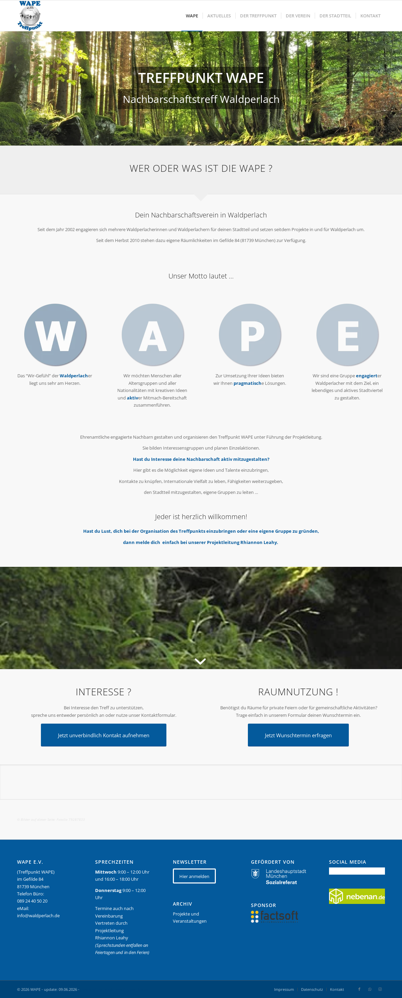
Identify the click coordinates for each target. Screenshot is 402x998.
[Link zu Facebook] (359, 989)
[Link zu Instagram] (380, 989)
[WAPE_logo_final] (30, 15)
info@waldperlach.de (38, 915)
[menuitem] (192, 15)
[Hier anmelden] (194, 876)
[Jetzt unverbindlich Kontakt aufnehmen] (103, 735)
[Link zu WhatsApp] (369, 989)
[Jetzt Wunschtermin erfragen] (298, 735)
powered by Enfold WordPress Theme (114, 989)
